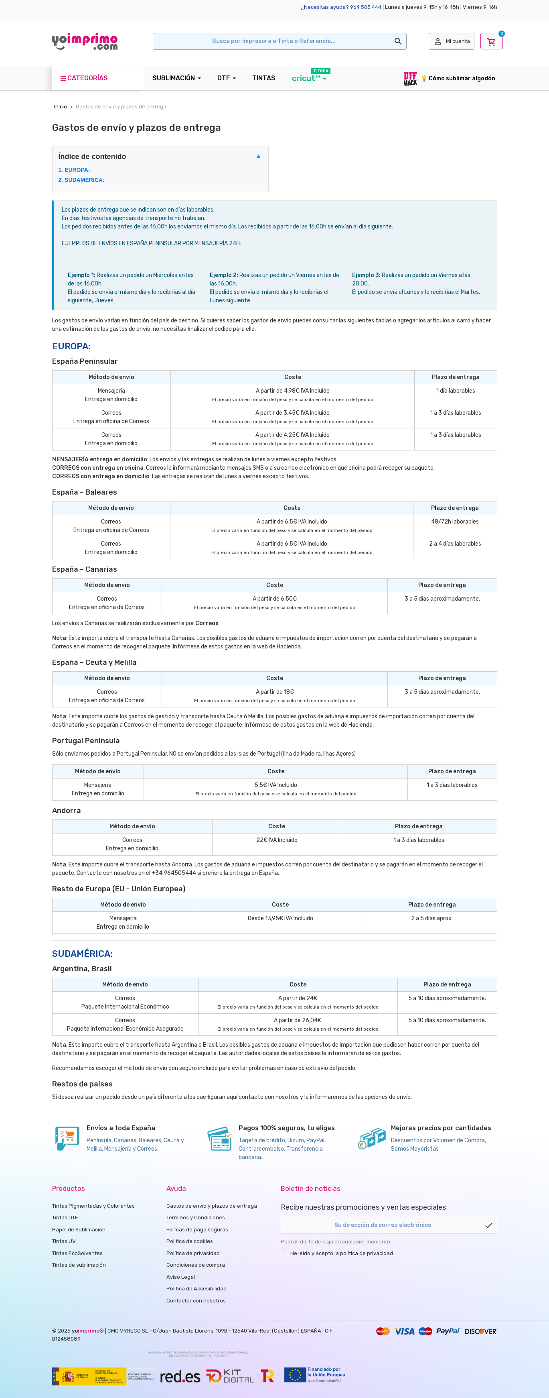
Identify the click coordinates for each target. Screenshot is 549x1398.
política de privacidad (366, 1253)
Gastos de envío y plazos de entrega (211, 1206)
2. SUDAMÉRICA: (82, 180)
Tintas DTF (65, 1218)
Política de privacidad (193, 1253)
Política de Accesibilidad (196, 1289)
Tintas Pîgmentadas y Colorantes (93, 1206)
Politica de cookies (189, 1241)
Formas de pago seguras (197, 1230)
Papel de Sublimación (78, 1230)
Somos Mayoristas (415, 1148)
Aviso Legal (180, 1277)
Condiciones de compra (195, 1265)
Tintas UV (64, 1241)
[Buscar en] (279, 41)
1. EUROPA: (74, 170)
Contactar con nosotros (196, 1301)
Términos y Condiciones (195, 1218)
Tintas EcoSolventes (77, 1253)
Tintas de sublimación (79, 1265)
